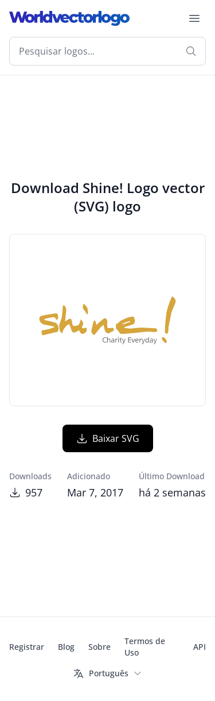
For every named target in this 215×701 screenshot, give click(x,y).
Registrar (26, 646)
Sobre (99, 646)
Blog (66, 646)
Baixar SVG (107, 438)
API (199, 646)
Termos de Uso (144, 646)
